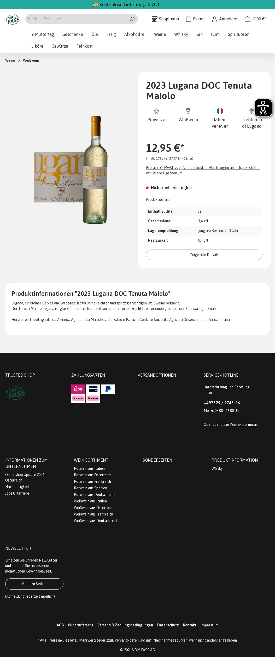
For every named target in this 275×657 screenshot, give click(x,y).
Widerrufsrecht (80, 625)
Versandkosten (127, 640)
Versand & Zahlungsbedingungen (125, 625)
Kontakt (189, 625)
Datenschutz (168, 625)
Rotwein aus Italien (89, 468)
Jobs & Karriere (17, 493)
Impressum (210, 625)
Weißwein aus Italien (90, 501)
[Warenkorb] (256, 19)
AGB (60, 625)
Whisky (217, 468)
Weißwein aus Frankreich (93, 514)
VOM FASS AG (143, 650)
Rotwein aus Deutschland (94, 494)
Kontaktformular (243, 424)
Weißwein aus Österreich (93, 508)
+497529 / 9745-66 (222, 402)
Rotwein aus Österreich (92, 475)
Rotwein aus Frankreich (92, 481)
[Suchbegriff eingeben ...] (75, 19)
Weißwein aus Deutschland (95, 521)
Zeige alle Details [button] (204, 255)
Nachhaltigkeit (17, 487)
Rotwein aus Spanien (90, 488)
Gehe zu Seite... (34, 584)
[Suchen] (132, 19)
